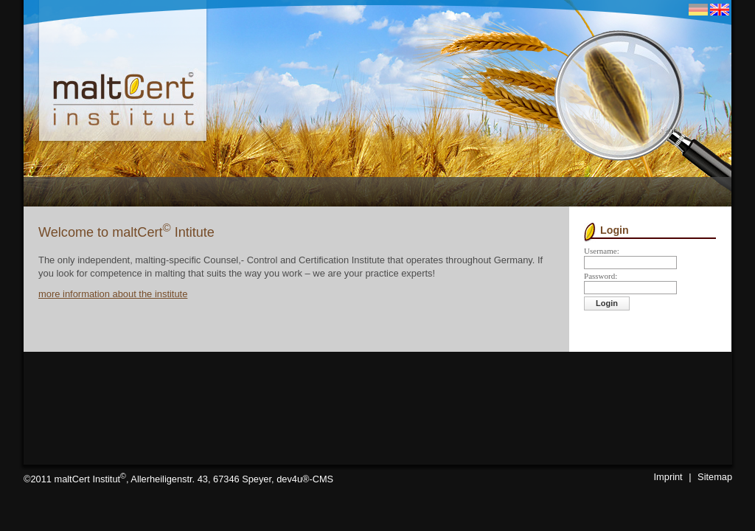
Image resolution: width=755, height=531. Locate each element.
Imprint (668, 476)
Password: (600, 275)
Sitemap (714, 476)
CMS (323, 479)
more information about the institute (112, 293)
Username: (601, 250)
